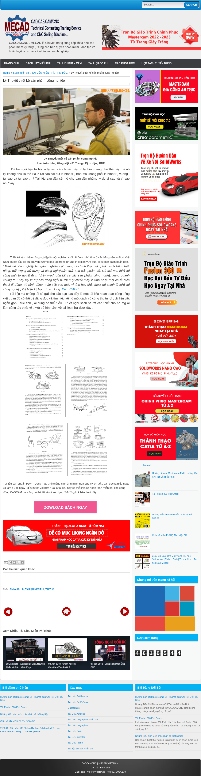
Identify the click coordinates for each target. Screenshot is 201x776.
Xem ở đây (69, 289)
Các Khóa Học (125, 63)
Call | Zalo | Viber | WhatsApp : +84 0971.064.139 (100, 772)
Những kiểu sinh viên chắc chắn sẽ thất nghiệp (24, 714)
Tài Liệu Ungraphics (78, 725)
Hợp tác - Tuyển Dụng (157, 63)
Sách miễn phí (21, 72)
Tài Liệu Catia (75, 731)
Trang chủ (11, 63)
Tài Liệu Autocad (76, 713)
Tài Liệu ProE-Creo (78, 702)
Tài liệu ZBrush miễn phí (80, 748)
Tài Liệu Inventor (76, 737)
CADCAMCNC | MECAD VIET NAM (99, 763)
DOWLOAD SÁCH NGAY (65, 507)
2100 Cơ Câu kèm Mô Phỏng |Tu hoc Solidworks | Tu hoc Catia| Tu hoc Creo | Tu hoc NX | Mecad (174, 559)
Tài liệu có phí (98, 63)
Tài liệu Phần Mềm (69, 63)
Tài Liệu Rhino (75, 742)
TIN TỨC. (62, 72)
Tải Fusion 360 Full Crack (165, 494)
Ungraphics (74, 708)
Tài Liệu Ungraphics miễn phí (83, 719)
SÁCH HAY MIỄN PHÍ (38, 63)
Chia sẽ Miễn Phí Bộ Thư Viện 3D (169, 535)
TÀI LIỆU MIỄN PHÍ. (43, 72)
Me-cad (147, 465)
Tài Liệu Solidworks (78, 696)
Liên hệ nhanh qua (101, 767)
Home (6, 72)
